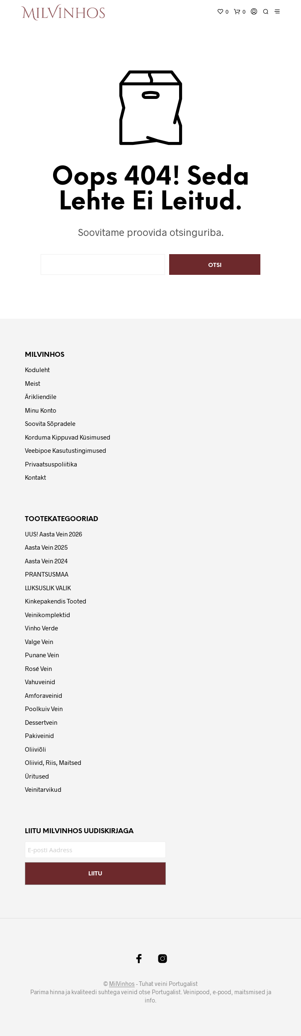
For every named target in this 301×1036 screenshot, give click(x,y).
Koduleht (37, 369)
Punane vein (42, 655)
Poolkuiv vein (44, 708)
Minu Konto (40, 410)
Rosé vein (38, 668)
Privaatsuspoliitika (51, 464)
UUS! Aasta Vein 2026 (53, 534)
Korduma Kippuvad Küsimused (67, 437)
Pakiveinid (39, 735)
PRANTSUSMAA (46, 574)
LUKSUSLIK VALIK (48, 587)
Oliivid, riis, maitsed (53, 762)
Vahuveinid (40, 681)
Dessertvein (41, 722)
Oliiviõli (35, 749)
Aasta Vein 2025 (46, 547)
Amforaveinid (43, 695)
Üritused (37, 776)
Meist (32, 383)
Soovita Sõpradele (50, 423)
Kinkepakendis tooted (55, 601)
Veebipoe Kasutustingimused (65, 450)
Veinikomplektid (47, 614)
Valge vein (39, 641)
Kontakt (35, 477)
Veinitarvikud (43, 789)
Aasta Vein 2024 (46, 561)
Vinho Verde (41, 628)
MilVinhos (122, 984)
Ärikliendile (40, 396)
